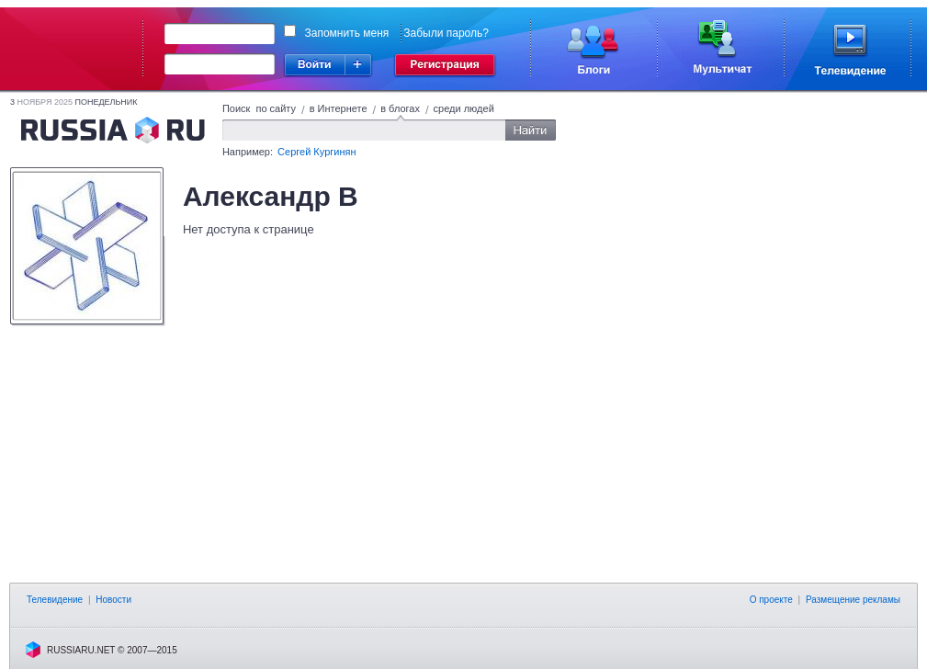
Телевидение (55, 600)
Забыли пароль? (446, 33)
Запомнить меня (347, 33)
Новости (113, 600)
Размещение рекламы (853, 600)
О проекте (771, 600)
